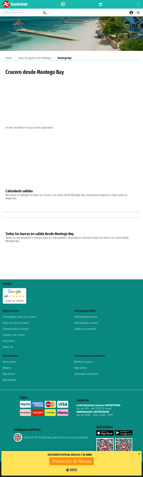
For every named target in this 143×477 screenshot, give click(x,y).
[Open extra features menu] (25, 12)
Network (7, 367)
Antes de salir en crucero (16, 322)
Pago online (80, 367)
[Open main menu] (138, 13)
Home (9, 58)
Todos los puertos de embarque (34, 58)
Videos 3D (8, 347)
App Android (9, 380)
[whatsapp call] (63, 4)
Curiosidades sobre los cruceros (19, 316)
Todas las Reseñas (15, 300)
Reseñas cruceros (83, 361)
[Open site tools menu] (138, 4)
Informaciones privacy (85, 316)
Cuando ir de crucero (14, 335)
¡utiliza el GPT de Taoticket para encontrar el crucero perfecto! (51, 437)
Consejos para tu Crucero (16, 329)
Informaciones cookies (86, 322)
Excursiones (9, 341)
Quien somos (9, 361)
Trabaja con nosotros (85, 329)
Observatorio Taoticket (86, 373)
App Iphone (9, 373)
